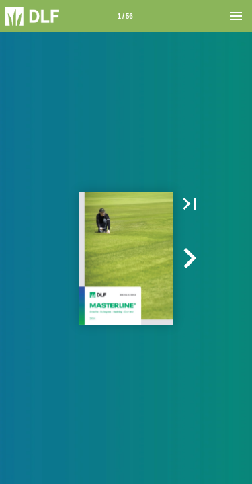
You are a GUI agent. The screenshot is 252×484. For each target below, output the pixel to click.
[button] (189, 204)
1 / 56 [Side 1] (124, 16)
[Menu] (236, 16)
